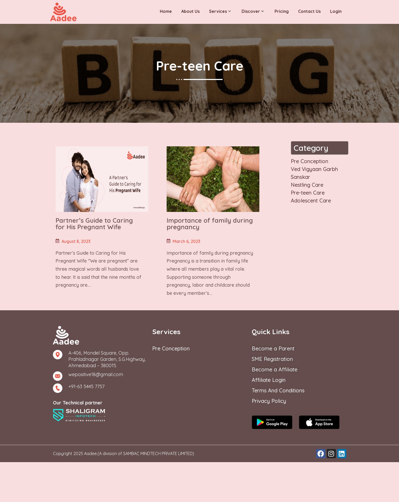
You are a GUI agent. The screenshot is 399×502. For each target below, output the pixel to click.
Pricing (282, 11)
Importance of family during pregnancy (210, 223)
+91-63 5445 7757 (86, 386)
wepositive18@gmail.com (95, 374)
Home (166, 11)
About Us (190, 11)
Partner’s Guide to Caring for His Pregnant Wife (94, 223)
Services (220, 11)
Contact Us (309, 11)
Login (336, 11)
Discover (253, 11)
